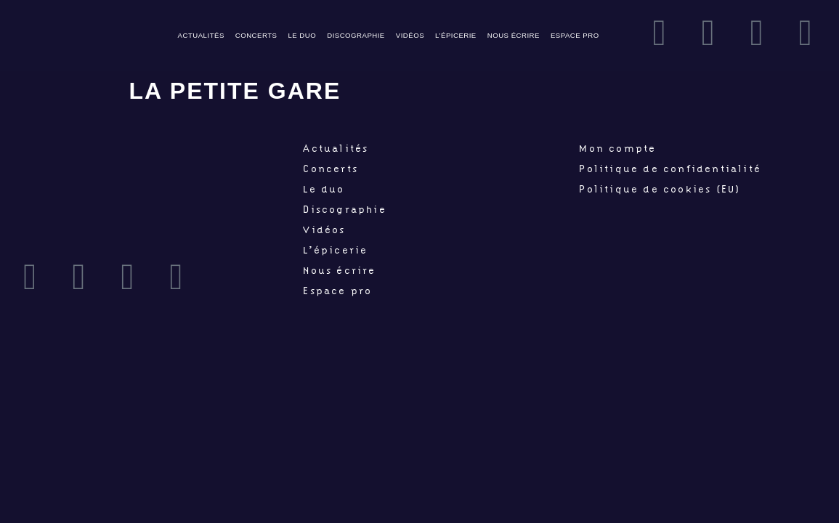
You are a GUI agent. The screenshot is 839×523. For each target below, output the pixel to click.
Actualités (201, 35)
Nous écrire (513, 35)
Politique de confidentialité (670, 168)
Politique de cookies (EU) (659, 189)
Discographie (356, 35)
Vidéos (410, 35)
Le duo (302, 35)
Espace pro (575, 35)
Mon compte (617, 148)
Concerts (256, 35)
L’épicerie (456, 35)
